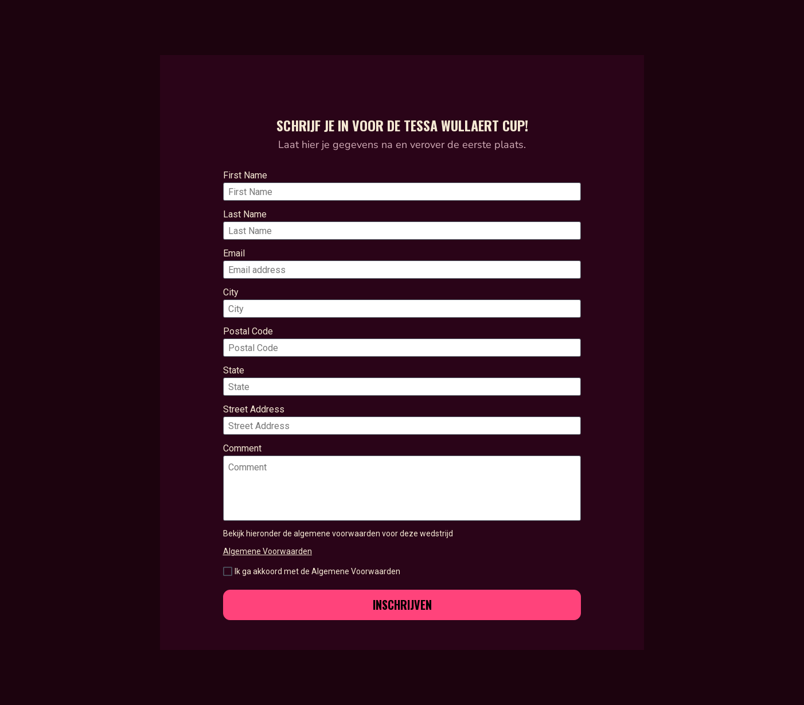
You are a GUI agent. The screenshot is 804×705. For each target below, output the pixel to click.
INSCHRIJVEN (402, 604)
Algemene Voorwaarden (267, 551)
